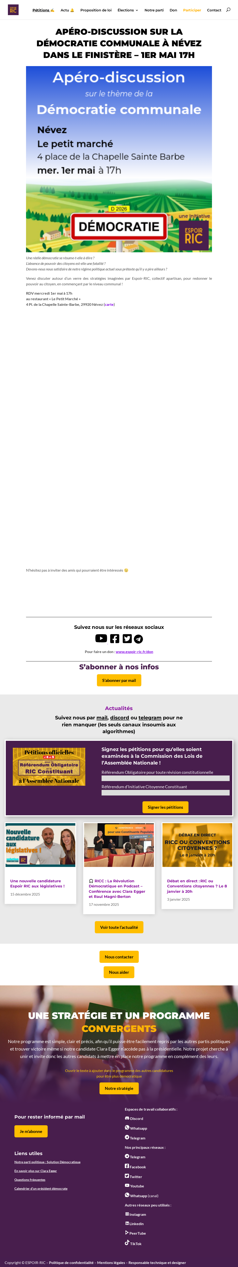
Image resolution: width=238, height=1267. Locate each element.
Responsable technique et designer (157, 1262)
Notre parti (154, 10)
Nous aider (119, 972)
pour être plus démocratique (119, 1076)
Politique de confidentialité (71, 1262)
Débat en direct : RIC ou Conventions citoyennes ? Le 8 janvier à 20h (197, 886)
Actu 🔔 (67, 10)
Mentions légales (111, 1262)
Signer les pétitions (165, 807)
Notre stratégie (119, 1088)
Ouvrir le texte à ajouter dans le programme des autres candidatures (119, 1070)
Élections (126, 10)
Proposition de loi (96, 10)
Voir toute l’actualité (119, 927)
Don (173, 10)
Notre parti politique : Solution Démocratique (47, 1162)
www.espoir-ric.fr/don (134, 651)
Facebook (135, 1167)
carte (109, 304)
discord (119, 718)
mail (101, 718)
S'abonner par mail (119, 680)
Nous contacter (119, 956)
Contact (214, 10)
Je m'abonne (31, 1131)
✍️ (44, 10)
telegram (150, 718)
